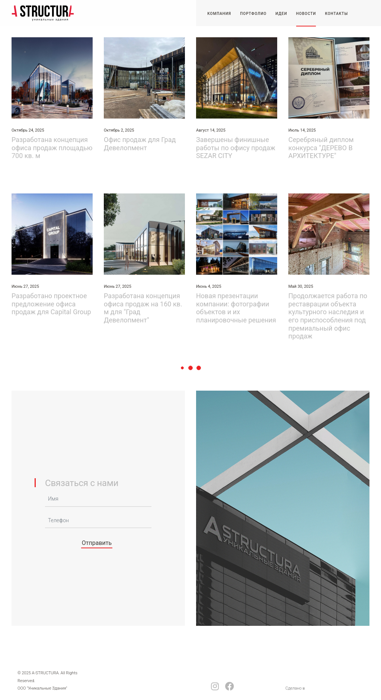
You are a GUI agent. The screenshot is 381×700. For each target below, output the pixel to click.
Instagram (215, 686)
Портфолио (253, 14)
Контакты (336, 14)
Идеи (281, 14)
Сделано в (295, 688)
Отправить (97, 542)
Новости (306, 14)
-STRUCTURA (42, 13)
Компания (219, 14)
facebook (229, 686)
